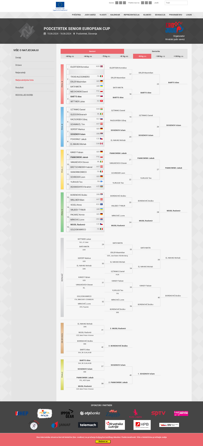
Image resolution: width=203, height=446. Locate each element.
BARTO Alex (75, 97)
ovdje (164, 437)
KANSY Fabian (76, 152)
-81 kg (124, 56)
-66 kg (88, 56)
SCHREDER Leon (77, 177)
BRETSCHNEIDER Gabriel (81, 167)
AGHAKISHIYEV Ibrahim (80, 187)
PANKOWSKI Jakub (79, 157)
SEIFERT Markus (77, 129)
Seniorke (156, 51)
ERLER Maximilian (78, 82)
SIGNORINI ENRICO (78, 172)
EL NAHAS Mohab (78, 144)
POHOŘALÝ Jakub (78, 139)
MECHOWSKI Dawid (79, 92)
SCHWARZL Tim (77, 124)
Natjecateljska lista (25, 80)
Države (19, 65)
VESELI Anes (76, 205)
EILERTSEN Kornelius (79, 67)
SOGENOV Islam (77, 134)
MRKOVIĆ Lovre (77, 220)
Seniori (92, 51)
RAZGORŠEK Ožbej (78, 119)
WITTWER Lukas (77, 102)
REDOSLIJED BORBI (24, 95)
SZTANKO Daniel (77, 110)
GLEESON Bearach (78, 115)
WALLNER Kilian (77, 200)
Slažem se (103, 441)
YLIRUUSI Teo (76, 182)
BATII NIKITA (75, 87)
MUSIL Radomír (77, 225)
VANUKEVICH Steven (79, 162)
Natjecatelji (20, 72)
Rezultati (20, 87)
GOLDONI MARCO (78, 230)
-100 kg (160, 56)
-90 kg (142, 56)
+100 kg (178, 56)
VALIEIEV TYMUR (78, 210)
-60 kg (70, 56)
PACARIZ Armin (77, 215)
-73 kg (106, 56)
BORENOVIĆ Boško (78, 195)
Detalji (18, 57)
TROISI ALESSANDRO (80, 77)
